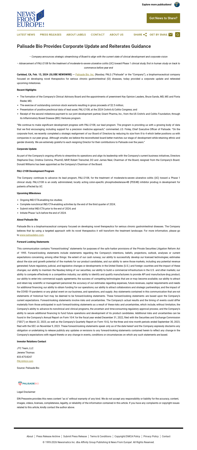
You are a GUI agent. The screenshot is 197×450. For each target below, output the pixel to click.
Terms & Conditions (100, 436)
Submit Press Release (75, 436)
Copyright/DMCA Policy (127, 436)
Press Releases (50, 34)
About (30, 436)
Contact (98, 34)
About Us (116, 34)
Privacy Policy (151, 436)
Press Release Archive (48, 436)
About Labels (76, 34)
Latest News (26, 34)
